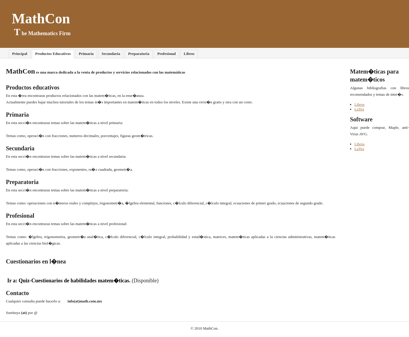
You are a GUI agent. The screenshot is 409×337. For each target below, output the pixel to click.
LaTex (359, 109)
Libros (359, 104)
